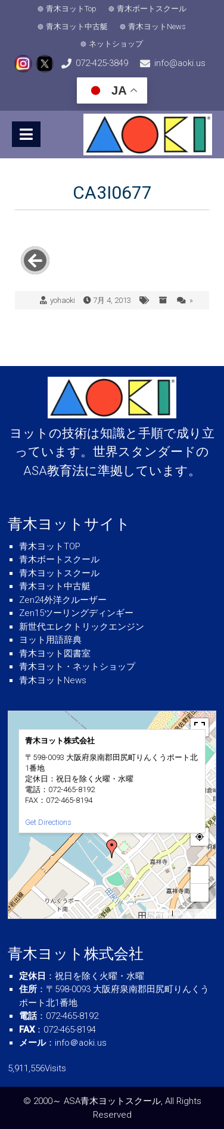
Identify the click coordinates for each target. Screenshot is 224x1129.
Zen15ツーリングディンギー (76, 613)
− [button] (200, 892)
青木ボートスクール (151, 8)
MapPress (159, 914)
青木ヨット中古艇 (77, 26)
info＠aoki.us (81, 1042)
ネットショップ (116, 43)
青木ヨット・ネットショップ (77, 666)
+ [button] (200, 874)
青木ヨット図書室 (55, 653)
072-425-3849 (102, 63)
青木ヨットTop (71, 8)
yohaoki (62, 300)
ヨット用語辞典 (50, 639)
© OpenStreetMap (194, 914)
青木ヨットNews (157, 26)
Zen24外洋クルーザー (63, 600)
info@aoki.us (180, 63)
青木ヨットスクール (59, 573)
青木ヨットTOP (49, 546)
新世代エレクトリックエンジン (81, 626)
